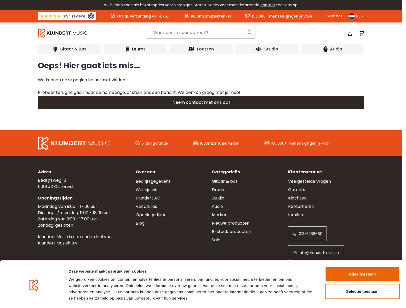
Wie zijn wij (146, 190)
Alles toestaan (362, 256)
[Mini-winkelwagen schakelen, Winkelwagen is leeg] (360, 33)
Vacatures (146, 206)
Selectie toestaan (362, 274)
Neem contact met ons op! (201, 102)
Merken (219, 215)
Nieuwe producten (230, 223)
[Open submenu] (69, 49)
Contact (334, 16)
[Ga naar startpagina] (92, 33)
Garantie (297, 190)
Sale (216, 240)
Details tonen (282, 297)
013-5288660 (307, 233)
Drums (218, 190)
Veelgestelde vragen (309, 181)
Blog (140, 223)
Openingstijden (151, 215)
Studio (218, 198)
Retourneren (301, 206)
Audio (217, 206)
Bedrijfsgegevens (153, 181)
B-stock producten (231, 232)
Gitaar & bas (225, 181)
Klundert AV (148, 198)
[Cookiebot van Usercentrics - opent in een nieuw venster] (34, 298)
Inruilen (295, 215)
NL (356, 16)
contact (267, 5)
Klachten (297, 198)
